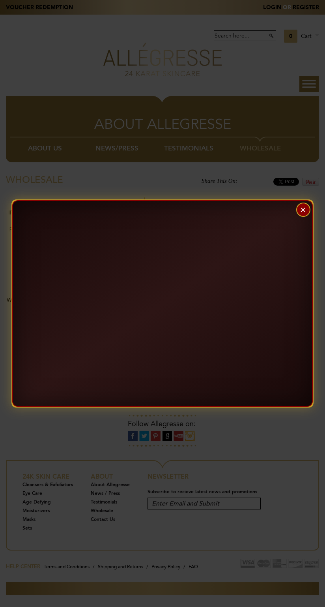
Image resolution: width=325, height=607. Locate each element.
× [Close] (303, 210)
